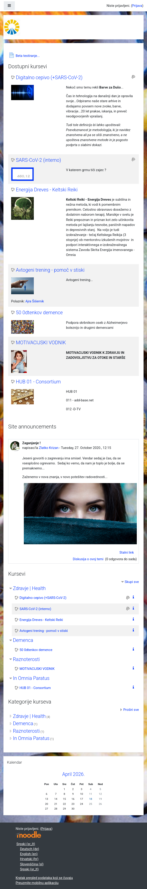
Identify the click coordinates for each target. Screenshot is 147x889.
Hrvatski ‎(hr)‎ (29, 859)
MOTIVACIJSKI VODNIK (41, 342)
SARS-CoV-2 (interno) (38, 160)
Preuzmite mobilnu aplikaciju (37, 883)
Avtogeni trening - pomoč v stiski (50, 270)
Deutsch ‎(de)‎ (29, 849)
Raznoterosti (26, 659)
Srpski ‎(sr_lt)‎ (25, 844)
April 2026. (73, 774)
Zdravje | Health (29, 588)
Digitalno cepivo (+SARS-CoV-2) (49, 77)
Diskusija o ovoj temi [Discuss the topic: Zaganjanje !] (88, 559)
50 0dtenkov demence (39, 312)
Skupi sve (132, 582)
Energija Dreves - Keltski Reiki (47, 189)
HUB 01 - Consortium (38, 382)
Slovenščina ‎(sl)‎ (32, 864)
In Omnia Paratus (31, 678)
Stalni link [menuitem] (127, 552)
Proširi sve (131, 710)
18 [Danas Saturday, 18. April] (90, 798)
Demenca (23, 640)
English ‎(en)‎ (29, 854)
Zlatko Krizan (48, 448)
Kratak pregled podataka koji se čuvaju (44, 878)
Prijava (137, 6)
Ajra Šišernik (34, 301)
